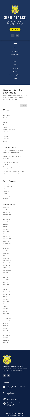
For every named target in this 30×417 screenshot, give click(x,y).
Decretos (6, 136)
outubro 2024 (6, 241)
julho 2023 (5, 275)
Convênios (5, 125)
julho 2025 (5, 222)
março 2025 (6, 231)
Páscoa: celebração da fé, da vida (11, 167)
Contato (5, 141)
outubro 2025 (6, 217)
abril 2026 (5, 210)
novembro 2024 (7, 238)
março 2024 (6, 258)
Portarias (6, 138)
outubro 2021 (6, 306)
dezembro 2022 (7, 292)
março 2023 (6, 284)
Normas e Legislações (9, 129)
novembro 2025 (7, 214)
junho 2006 (6, 345)
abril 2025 (5, 229)
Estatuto (5, 117)
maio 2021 (6, 308)
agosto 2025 (6, 219)
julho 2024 (5, 248)
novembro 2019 (7, 321)
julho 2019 (5, 323)
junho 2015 (6, 340)
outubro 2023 (6, 267)
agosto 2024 (6, 246)
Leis (5, 134)
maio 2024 (6, 253)
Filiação (5, 127)
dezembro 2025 (7, 212)
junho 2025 (6, 224)
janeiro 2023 (6, 289)
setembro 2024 (7, 243)
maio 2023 (6, 280)
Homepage (6, 112)
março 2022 (6, 301)
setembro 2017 (7, 335)
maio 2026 (6, 207)
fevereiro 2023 (7, 287)
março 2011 (6, 342)
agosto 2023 (6, 272)
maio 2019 (6, 328)
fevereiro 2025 (7, 234)
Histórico (5, 120)
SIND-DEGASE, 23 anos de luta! (11, 162)
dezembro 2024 (7, 236)
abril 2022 (5, 299)
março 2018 (6, 330)
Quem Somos (6, 115)
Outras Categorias (7, 196)
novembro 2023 (7, 265)
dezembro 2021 (7, 304)
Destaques (6, 186)
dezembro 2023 (7, 263)
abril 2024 (5, 255)
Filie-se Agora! (15, 29)
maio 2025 (6, 226)
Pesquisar (23, 105)
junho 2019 (6, 325)
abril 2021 (5, 311)
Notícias (5, 122)
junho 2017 (6, 337)
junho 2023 (6, 277)
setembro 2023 (7, 270)
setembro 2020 (7, 318)
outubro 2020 (6, 316)
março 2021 (6, 313)
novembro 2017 (7, 333)
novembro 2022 (7, 294)
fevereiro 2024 (7, 260)
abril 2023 (5, 282)
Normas (6, 131)
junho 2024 (6, 251)
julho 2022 (5, 296)
